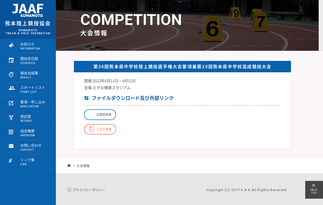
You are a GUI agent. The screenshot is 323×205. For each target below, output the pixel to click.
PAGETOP (314, 191)
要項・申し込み (32, 101)
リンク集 (27, 159)
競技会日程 (29, 58)
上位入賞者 (103, 129)
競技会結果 (29, 72)
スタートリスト (32, 87)
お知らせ (27, 43)
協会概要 (27, 130)
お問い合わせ (31, 145)
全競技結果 (103, 114)
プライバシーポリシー (88, 190)
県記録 (25, 116)
